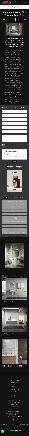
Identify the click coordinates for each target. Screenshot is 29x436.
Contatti (14, 386)
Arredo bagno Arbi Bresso (14, 207)
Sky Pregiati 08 (14, 7)
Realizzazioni (14, 382)
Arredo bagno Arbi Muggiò (14, 214)
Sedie (14, 397)
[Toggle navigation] (26, 2)
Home (4, 6)
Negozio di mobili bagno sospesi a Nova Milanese (15, 217)
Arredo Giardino (14, 406)
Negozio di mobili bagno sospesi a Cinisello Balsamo (15, 222)
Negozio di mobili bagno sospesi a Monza (15, 229)
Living (14, 393)
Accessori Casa (14, 402)
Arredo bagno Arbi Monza (15, 210)
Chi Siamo (14, 378)
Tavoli (14, 395)
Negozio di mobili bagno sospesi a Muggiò (14, 232)
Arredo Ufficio (14, 404)
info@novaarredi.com (16, 416)
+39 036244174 (15, 415)
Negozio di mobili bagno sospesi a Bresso (14, 226)
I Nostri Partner (14, 380)
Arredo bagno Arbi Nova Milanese (15, 201)
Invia (14, 161)
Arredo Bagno (21, 6)
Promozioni (14, 384)
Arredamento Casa (12, 6)
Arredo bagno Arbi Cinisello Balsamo (15, 204)
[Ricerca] (23, 2)
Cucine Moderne (14, 389)
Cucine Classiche (14, 391)
